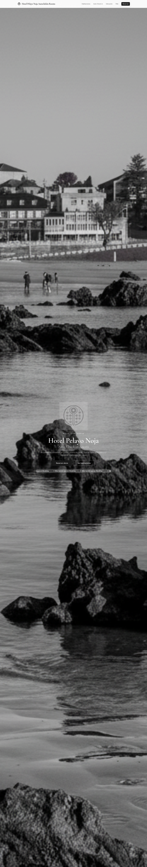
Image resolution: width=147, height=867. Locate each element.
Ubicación (109, 4)
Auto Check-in (98, 4)
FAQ (117, 4)
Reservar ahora (62, 463)
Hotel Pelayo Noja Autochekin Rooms (36, 4)
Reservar (126, 4)
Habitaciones (86, 4)
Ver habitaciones (84, 463)
